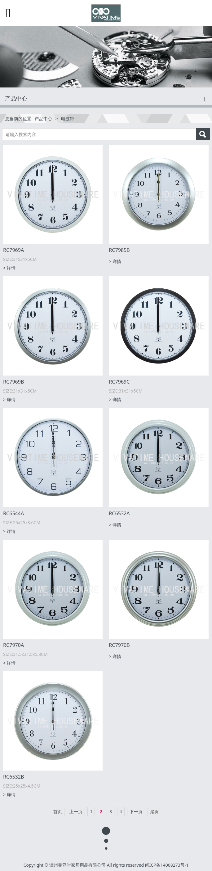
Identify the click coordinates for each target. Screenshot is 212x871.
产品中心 (43, 118)
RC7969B (13, 381)
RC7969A (13, 250)
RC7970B (119, 645)
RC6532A (119, 513)
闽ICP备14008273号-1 (167, 865)
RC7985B (119, 250)
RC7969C (119, 381)
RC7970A (13, 645)
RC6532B (13, 776)
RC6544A (13, 513)
